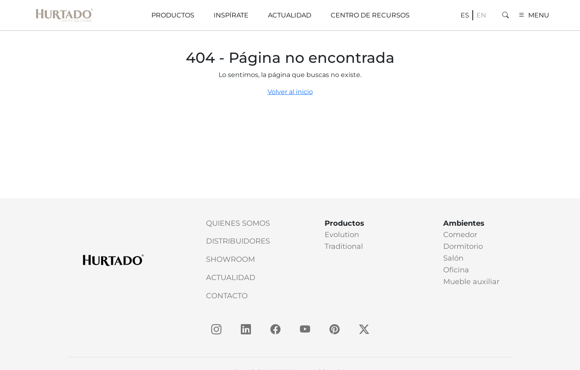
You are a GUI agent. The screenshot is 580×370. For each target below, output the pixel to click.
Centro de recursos (370, 15)
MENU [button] (533, 15)
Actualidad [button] (289, 15)
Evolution (342, 234)
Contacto (227, 295)
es (465, 15)
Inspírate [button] (231, 15)
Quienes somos (238, 223)
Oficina (456, 269)
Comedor (460, 234)
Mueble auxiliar (471, 281)
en (481, 15)
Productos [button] (172, 15)
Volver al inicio (290, 92)
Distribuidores (238, 241)
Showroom (230, 259)
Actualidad (230, 277)
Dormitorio (463, 246)
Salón (453, 258)
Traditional (344, 246)
